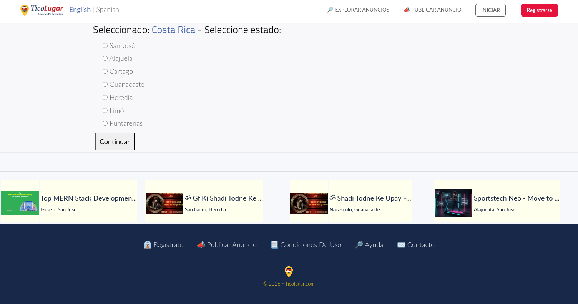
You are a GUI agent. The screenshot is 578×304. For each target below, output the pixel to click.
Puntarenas (123, 123)
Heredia (118, 97)
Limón (115, 110)
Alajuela (118, 58)
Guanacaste (123, 84)
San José (119, 45)
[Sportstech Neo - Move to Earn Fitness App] (453, 203)
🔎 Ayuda (369, 244)
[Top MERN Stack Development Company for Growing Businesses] (20, 203)
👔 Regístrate (163, 244)
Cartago (118, 71)
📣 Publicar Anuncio (433, 10)
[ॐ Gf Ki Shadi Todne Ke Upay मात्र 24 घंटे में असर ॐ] (164, 203)
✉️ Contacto (416, 244)
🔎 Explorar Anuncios (358, 10)
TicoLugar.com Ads (50, 10)
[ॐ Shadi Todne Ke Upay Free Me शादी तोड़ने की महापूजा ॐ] (309, 203)
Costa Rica (174, 29)
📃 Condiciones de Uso (305, 244)
